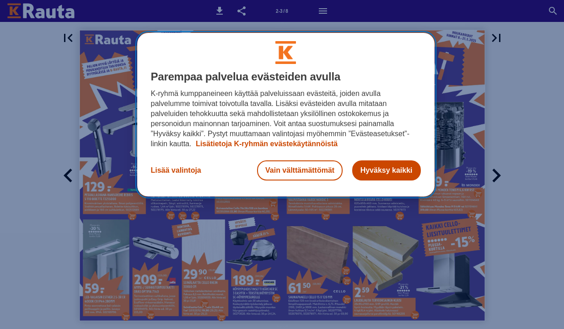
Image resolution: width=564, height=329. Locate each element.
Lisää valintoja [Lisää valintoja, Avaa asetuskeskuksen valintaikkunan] (176, 170)
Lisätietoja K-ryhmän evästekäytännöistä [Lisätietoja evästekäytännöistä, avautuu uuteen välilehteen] (265, 144)
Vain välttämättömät (299, 170)
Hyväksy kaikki (386, 170)
